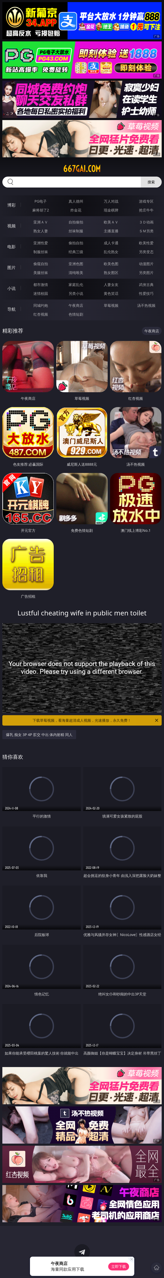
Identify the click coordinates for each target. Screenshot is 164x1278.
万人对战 (111, 201)
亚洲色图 (76, 263)
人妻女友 (111, 284)
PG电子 (40, 201)
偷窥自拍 (40, 263)
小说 (11, 288)
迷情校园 (40, 293)
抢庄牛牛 (146, 210)
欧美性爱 (146, 242)
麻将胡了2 (40, 210)
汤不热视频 (146, 305)
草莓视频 (111, 305)
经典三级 (76, 251)
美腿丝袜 (40, 272)
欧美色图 (111, 263)
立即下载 (118, 1266)
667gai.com (82, 169)
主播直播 (111, 230)
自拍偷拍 (76, 222)
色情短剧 (76, 314)
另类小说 (76, 293)
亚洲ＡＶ (40, 222)
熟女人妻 (40, 230)
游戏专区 (146, 201)
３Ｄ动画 (146, 222)
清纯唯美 (76, 272)
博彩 (11, 205)
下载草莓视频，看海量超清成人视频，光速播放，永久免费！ (96, 720)
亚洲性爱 (40, 242)
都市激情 (40, 284)
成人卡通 (111, 242)
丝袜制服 (76, 230)
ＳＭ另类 (146, 230)
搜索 (151, 181)
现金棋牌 (111, 210)
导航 (11, 309)
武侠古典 (146, 284)
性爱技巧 (146, 293)
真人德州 (76, 201)
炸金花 (75, 210)
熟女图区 (111, 272)
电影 (11, 247)
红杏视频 (40, 314)
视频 (11, 226)
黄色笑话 (111, 293)
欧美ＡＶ (111, 222)
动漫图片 (146, 263)
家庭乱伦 (76, 284)
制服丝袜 (40, 251)
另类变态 (146, 251)
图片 (11, 267)
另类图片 (146, 272)
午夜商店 (76, 305)
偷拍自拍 (76, 242)
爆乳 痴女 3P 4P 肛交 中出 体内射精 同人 (39, 734)
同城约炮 (40, 305)
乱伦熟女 (111, 251)
